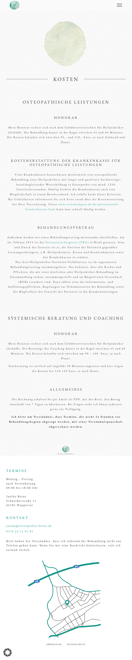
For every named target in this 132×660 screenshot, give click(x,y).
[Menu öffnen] (119, 5)
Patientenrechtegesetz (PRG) (67, 242)
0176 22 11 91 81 (20, 531)
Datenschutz (76, 644)
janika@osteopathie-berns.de (29, 525)
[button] (7, 652)
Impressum (53, 644)
